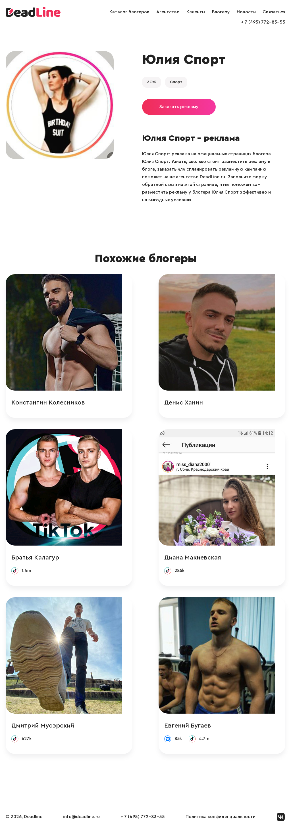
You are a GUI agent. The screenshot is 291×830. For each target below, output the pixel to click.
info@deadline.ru (81, 818)
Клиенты (195, 12)
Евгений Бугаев (197, 727)
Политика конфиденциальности (220, 818)
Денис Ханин (193, 403)
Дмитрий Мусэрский (42, 727)
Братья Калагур (35, 558)
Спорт (176, 82)
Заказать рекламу (179, 106)
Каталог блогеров (129, 12)
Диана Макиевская (202, 558)
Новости (246, 12)
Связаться (274, 12)
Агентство (168, 12)
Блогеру (221, 12)
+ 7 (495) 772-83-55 (263, 22)
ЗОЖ (151, 82)
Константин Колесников (48, 403)
